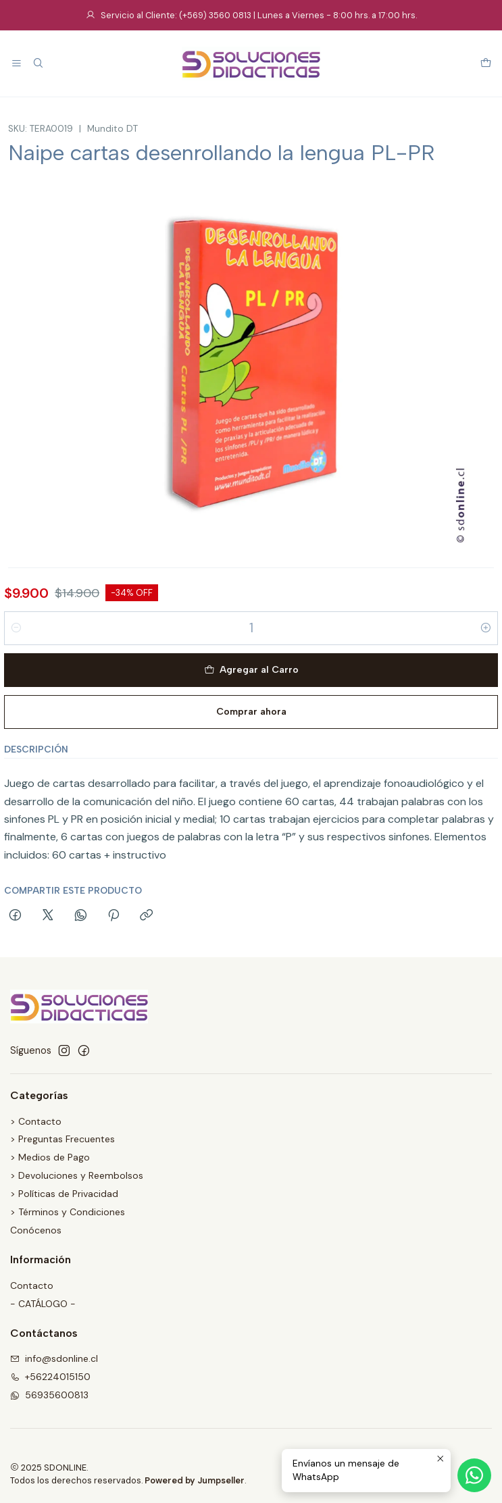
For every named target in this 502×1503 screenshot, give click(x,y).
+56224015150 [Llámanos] (50, 1377)
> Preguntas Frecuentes (62, 1139)
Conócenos (35, 1230)
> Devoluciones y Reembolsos (76, 1175)
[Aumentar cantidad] (485, 628)
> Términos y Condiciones (67, 1212)
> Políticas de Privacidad (64, 1194)
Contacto (31, 1285)
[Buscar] (37, 64)
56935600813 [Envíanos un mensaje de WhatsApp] (49, 1395)
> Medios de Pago (50, 1157)
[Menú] (16, 64)
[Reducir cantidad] (16, 628)
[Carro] (486, 64)
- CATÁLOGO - (43, 1304)
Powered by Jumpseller (195, 1480)
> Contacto (35, 1121)
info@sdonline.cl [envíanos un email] (54, 1358)
